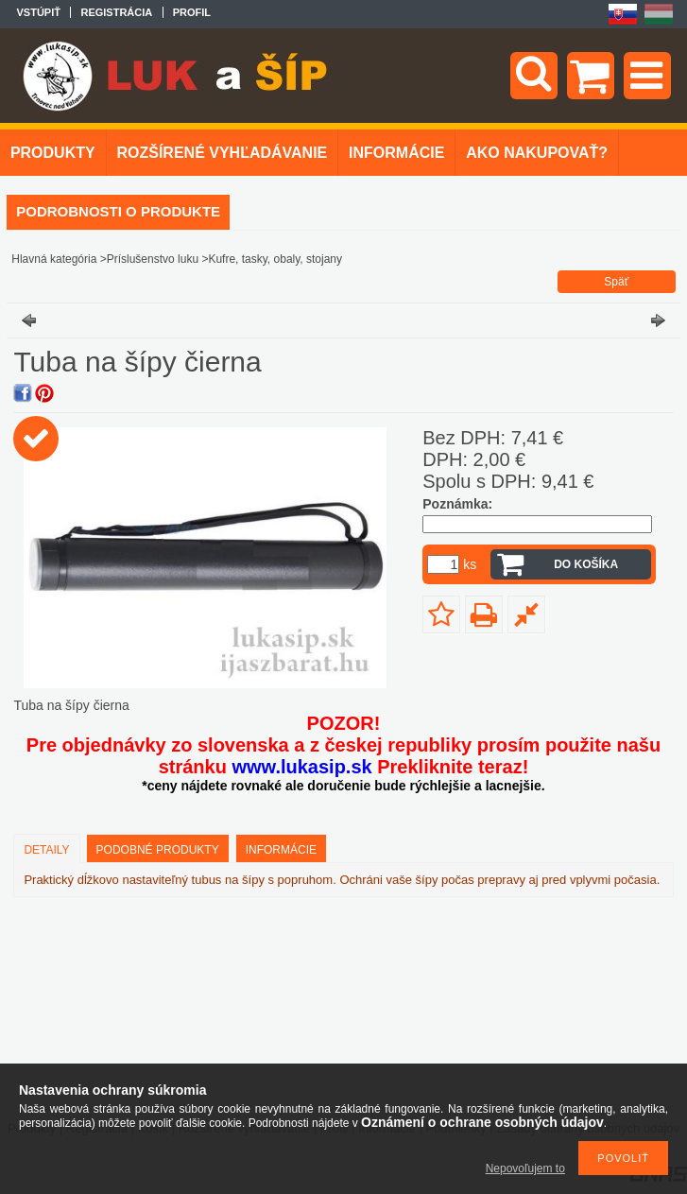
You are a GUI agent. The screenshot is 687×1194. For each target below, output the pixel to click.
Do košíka (586, 564)
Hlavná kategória (53, 259)
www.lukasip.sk (301, 766)
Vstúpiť (38, 12)
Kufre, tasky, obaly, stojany (275, 259)
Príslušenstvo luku (152, 259)
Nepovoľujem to (525, 1168)
